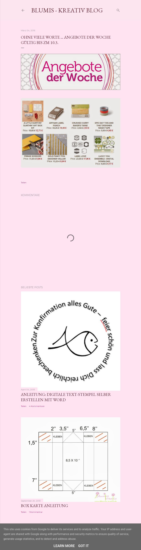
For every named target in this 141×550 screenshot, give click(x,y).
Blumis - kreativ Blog (67, 10)
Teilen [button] (23, 182)
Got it (83, 546)
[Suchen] (118, 9)
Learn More (64, 546)
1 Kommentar (36, 512)
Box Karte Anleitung (44, 505)
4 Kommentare (36, 406)
